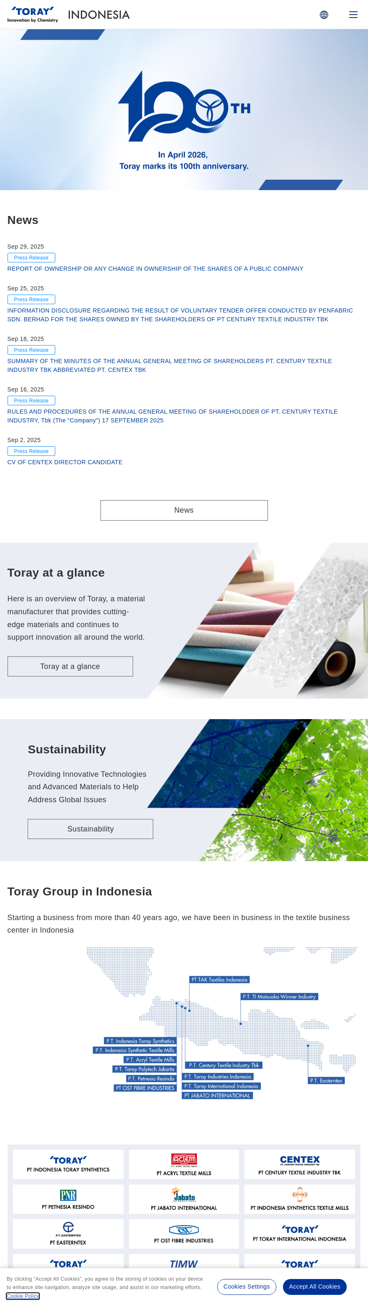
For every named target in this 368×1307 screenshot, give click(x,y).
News (183, 510)
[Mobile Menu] (353, 14)
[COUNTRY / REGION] (324, 14)
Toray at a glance (70, 666)
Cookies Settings (247, 1286)
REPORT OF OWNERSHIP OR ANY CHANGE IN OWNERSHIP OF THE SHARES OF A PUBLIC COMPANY (156, 268)
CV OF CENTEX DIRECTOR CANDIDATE (65, 462)
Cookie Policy (23, 1296)
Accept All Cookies (314, 1286)
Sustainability (90, 829)
